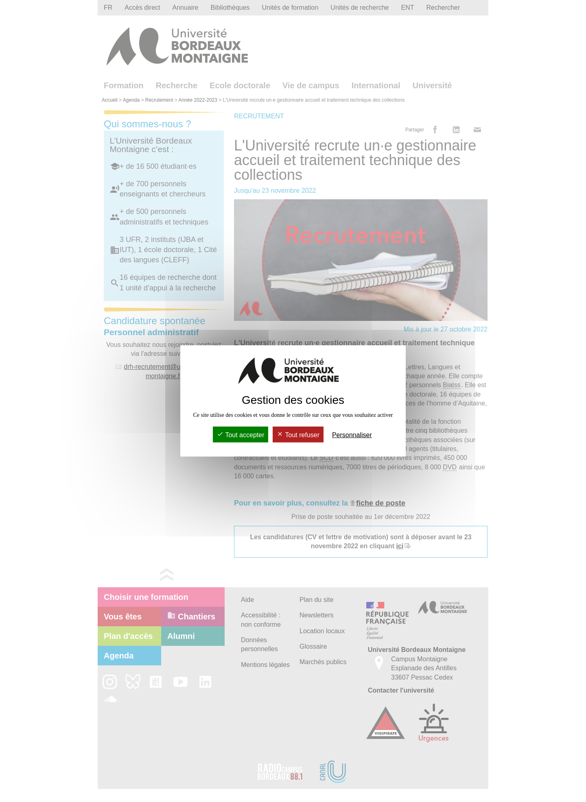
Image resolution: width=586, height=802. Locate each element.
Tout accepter (240, 435)
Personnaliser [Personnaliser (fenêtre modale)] (352, 435)
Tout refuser (298, 435)
